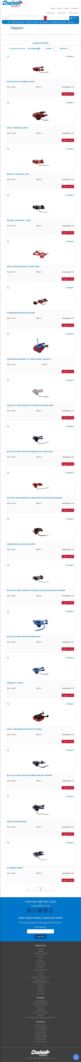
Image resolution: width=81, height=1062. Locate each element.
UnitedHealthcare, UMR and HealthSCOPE (41, 1017)
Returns (40, 1008)
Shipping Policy (40, 1010)
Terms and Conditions (41, 1013)
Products (51, 13)
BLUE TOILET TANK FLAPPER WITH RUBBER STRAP (23, 637)
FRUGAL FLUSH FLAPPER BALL (17, 822)
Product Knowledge (41, 970)
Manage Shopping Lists (40, 982)
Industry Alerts (40, 965)
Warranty (40, 1015)
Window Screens (41, 1041)
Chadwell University (58, 22)
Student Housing (41, 1034)
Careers (66, 8)
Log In (40, 975)
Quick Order (40, 984)
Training (41, 972)
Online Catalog (32, 22)
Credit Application (40, 1001)
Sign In (74, 18)
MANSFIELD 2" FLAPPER (15, 683)
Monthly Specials (18, 22)
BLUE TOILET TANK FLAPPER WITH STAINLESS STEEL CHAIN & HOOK (30, 452)
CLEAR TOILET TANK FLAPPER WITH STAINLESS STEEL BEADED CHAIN (30, 405)
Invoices (41, 991)
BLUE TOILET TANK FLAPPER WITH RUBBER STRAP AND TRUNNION (29, 775)
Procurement (40, 963)
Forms (40, 960)
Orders (40, 989)
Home (53, 8)
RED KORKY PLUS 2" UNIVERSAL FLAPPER (20, 82)
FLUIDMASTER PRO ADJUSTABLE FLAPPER (21, 313)
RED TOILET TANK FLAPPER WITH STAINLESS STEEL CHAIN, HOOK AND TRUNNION (34, 498)
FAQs (41, 958)
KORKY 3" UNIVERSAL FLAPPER (17, 128)
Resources (74, 13)
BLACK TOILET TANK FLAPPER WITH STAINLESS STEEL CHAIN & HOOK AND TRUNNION (36, 590)
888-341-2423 (47, 902)
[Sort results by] (65, 48)
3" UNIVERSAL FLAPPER (15, 868)
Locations (40, 967)
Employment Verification (40, 1003)
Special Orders (40, 1037)
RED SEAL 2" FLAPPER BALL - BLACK (19, 220)
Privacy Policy (41, 1006)
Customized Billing (40, 1027)
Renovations (44, 22)
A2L (9, 22)
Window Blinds (40, 1039)
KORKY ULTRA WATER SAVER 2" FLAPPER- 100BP (23, 267)
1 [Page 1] (40, 889)
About (59, 8)
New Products (72, 22)
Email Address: (41, 927)
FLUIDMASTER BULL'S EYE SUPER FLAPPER (21, 544)
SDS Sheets (40, 993)
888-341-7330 (44, 905)
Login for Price (68, 94)
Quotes (40, 986)
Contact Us (74, 8)
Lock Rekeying (40, 1030)
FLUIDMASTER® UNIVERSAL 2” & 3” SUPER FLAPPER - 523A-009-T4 (29, 359)
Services (62, 13)
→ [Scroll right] (76, 22)
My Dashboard (40, 979)
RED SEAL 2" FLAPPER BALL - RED (18, 174)
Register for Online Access (40, 977)
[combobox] (24, 18)
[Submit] (45, 18)
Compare (33, 48)
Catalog (40, 951)
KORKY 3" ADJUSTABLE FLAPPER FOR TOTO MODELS (24, 729)
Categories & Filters (40, 43)
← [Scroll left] (4, 22)
